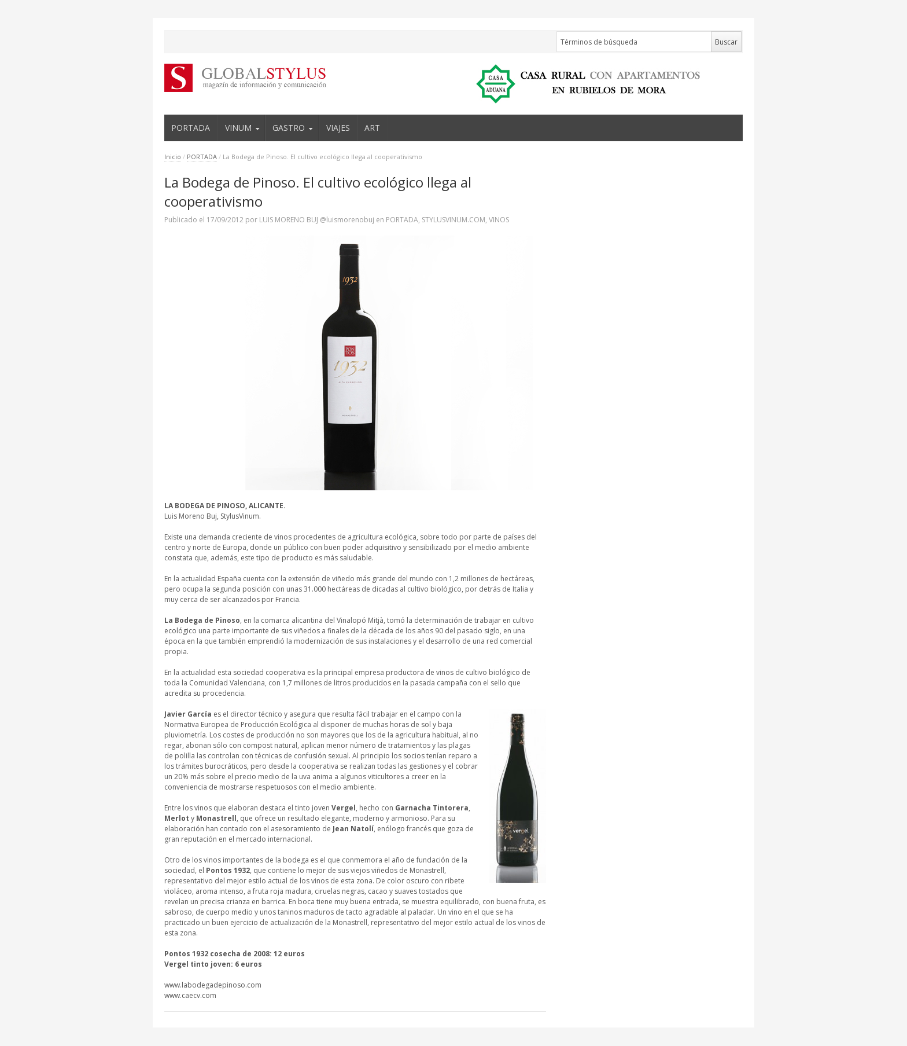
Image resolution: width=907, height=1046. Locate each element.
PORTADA (190, 127)
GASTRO (288, 127)
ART (372, 127)
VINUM (238, 127)
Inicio (172, 156)
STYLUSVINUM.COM (453, 220)
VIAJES (338, 127)
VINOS (499, 220)
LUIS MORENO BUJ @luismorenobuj (316, 220)
